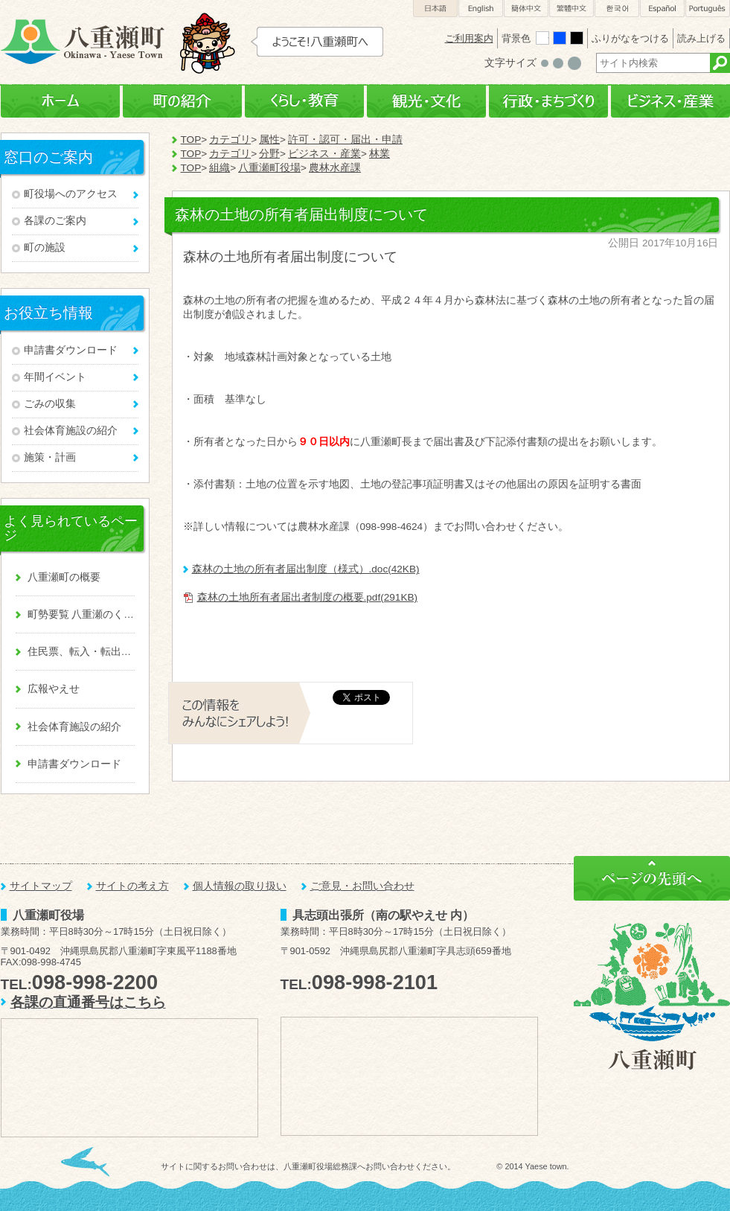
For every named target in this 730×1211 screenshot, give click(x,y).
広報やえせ (54, 688)
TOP (191, 139)
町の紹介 (182, 102)
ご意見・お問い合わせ (362, 886)
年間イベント (55, 377)
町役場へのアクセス (71, 193)
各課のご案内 (55, 220)
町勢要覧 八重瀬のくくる (81, 614)
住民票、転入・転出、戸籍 (81, 651)
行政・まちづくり (548, 102)
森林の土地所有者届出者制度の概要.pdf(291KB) (307, 597)
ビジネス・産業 (670, 102)
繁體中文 (571, 8)
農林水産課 (335, 167)
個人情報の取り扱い (239, 886)
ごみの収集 (50, 403)
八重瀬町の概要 (64, 577)
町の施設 (44, 247)
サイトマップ (41, 886)
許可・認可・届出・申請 (345, 139)
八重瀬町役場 (269, 167)
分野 (269, 153)
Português (707, 8)
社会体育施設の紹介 (71, 430)
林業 (379, 153)
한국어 (617, 8)
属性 (269, 139)
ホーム (60, 102)
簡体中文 (526, 8)
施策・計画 (50, 457)
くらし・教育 (304, 102)
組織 (219, 167)
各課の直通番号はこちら (88, 1002)
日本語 (435, 8)
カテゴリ (230, 139)
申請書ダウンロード (71, 350)
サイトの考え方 (132, 886)
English (480, 8)
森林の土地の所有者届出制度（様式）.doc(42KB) (306, 569)
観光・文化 (426, 102)
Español (662, 8)
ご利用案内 (469, 38)
